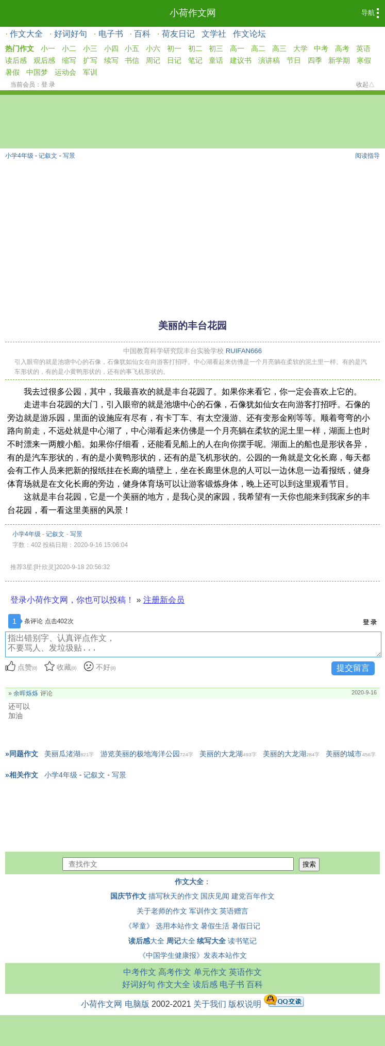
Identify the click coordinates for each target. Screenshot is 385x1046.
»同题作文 (21, 754)
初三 (216, 48)
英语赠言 (234, 911)
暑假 (12, 72)
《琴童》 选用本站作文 (162, 926)
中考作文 (139, 972)
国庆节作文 (128, 896)
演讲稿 (269, 60)
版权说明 (244, 1004)
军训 (90, 72)
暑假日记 (245, 926)
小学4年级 (19, 155)
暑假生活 (214, 926)
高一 (237, 48)
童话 (216, 60)
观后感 (44, 60)
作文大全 (26, 33)
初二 (195, 48)
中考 (321, 48)
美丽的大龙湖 (227, 754)
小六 (153, 48)
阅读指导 (367, 155)
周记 (153, 60)
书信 (132, 60)
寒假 (364, 60)
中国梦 (37, 72)
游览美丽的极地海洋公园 (147, 754)
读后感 (16, 60)
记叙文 (48, 155)
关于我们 (209, 1004)
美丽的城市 (350, 754)
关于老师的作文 (162, 911)
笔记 (195, 60)
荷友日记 (178, 33)
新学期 (339, 60)
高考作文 (174, 972)
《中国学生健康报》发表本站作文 (193, 955)
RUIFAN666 (244, 351)
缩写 (69, 60)
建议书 (241, 60)
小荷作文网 (193, 13)
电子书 (110, 33)
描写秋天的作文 (173, 896)
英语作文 (245, 972)
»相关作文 (21, 775)
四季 (315, 60)
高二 (258, 48)
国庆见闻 (214, 896)
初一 (174, 48)
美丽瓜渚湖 (69, 754)
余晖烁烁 (25, 693)
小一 (48, 48)
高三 (279, 48)
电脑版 (137, 1004)
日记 (174, 60)
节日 (294, 60)
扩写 (90, 60)
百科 (142, 33)
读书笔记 (242, 941)
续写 (111, 60)
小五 (132, 48)
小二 (69, 48)
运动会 (65, 72)
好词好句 (70, 33)
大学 (300, 48)
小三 (90, 48)
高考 (342, 48)
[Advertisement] (192, 234)
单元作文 (210, 972)
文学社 (214, 33)
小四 (111, 48)
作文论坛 (249, 33)
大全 (146, 941)
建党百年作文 (253, 896)
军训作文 (203, 911)
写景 (69, 155)
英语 (363, 48)
